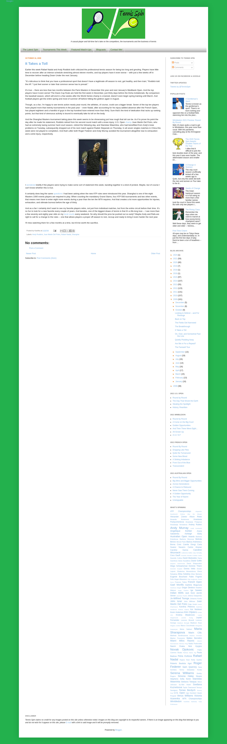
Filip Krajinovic (192, 579)
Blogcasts (101, 49)
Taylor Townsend (189, 687)
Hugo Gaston (183, 590)
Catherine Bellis (186, 553)
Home (93, 253)
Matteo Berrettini (194, 638)
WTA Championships (192, 699)
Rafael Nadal (66, 234)
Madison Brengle (183, 623)
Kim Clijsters (190, 612)
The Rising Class (193, 210)
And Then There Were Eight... (185, 428)
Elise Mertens (196, 574)
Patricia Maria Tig (189, 652)
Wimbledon (176, 701)
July (177, 359)
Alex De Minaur (194, 514)
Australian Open (178, 536)
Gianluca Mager (175, 588)
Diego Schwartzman (179, 566)
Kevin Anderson (177, 612)
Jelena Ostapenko (195, 596)
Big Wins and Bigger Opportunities (187, 481)
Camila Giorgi (189, 544)
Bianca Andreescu (194, 542)
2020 (175, 262)
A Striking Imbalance (181, 459)
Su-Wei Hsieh (185, 685)
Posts (175, 63)
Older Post (155, 253)
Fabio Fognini (195, 577)
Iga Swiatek (196, 590)
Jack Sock (190, 593)
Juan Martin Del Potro (52, 234)
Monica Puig (183, 643)
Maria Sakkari (186, 629)
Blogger (118, 730)
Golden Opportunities (181, 425)
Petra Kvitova (185, 656)
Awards (191, 536)
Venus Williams (185, 695)
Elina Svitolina (184, 574)
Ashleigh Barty (193, 534)
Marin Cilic (195, 632)
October (179, 310)
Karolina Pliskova (187, 607)
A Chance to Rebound (182, 487)
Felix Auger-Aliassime (178, 579)
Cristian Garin (197, 555)
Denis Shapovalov (194, 563)
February (179, 378)
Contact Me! (116, 49)
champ (128, 122)
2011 (175, 292)
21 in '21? (177, 435)
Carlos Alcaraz (195, 547)
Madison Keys (196, 623)
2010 (175, 295)
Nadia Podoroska (195, 643)
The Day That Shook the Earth (185, 401)
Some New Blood (180, 456)
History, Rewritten (180, 407)
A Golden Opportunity (182, 494)
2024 (175, 255)
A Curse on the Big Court (183, 422)
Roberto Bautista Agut (181, 663)
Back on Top (180, 319)
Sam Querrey (190, 667)
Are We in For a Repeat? (185, 343)
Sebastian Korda (194, 670)
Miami (173, 640)
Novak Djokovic (182, 649)
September (180, 352)
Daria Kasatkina (184, 561)
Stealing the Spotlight (181, 404)
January (179, 381)
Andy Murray (179, 527)
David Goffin (196, 561)
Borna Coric (175, 544)
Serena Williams (182, 673)
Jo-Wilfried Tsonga (179, 598)
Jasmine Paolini (181, 596)
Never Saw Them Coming (183, 490)
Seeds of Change (193, 188)
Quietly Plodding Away (184, 340)
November (180, 306)
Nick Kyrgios (195, 646)
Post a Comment (36, 248)
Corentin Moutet (186, 555)
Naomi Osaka (177, 646)
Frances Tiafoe (181, 582)
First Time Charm (180, 231)
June (177, 363)
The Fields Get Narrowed (185, 323)
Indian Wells (176, 593)
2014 (175, 281)
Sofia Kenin (185, 679)
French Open (195, 582)
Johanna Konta (196, 598)
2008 (175, 386)
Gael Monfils (177, 585)
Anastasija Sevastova (178, 525)
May (177, 367)
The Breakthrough (182, 326)
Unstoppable (178, 500)
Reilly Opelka (196, 660)
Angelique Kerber (181, 531)
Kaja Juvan (192, 604)
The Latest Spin (30, 49)
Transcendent (178, 466)
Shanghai (75, 234)
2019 (175, 266)
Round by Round (180, 398)
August (178, 355)
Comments (177, 67)
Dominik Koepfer (176, 569)
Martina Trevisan (195, 635)
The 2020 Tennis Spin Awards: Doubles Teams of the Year (193, 142)
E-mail (68, 722)
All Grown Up (178, 432)
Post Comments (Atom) (46, 258)
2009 (175, 299)
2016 (175, 273)
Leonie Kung (187, 618)
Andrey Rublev (195, 524)
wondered (30, 185)
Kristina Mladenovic (185, 615)
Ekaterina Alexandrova (186, 571)
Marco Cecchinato (188, 625)
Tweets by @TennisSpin (180, 87)
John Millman (189, 601)
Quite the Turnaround (181, 453)
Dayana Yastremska (177, 563)
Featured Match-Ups (81, 49)
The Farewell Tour (182, 347)
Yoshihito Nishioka (190, 701)
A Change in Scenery (191, 166)
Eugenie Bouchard (178, 577)
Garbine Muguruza (193, 585)
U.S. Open (179, 693)
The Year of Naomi (180, 497)
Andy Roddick (37, 234)
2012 (175, 288)
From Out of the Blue (181, 463)
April (177, 370)
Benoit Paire (181, 542)
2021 (175, 258)
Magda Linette (175, 625)
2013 (175, 284)
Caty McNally (197, 553)
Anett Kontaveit (196, 528)
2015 (175, 277)
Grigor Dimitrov (188, 588)
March (178, 374)
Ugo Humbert (191, 693)
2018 (175, 270)
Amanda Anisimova (179, 519)
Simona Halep (186, 676)
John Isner (176, 601)
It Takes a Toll (36, 64)
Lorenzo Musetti (187, 620)
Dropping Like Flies (181, 450)
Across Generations (181, 484)
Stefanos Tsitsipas (189, 682)
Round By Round (180, 446)
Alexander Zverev (178, 517)
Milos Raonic (187, 640)
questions (58, 193)
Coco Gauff (175, 555)
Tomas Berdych (187, 690)
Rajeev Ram (185, 660)
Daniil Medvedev (190, 558)
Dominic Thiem (195, 566)
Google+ (10, 1)
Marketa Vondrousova (179, 635)
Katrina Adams (183, 609)
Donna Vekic (189, 569)
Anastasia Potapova (194, 522)
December (180, 302)
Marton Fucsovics (177, 638)
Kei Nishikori (196, 609)
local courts (69, 214)
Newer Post (31, 253)
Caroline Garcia (179, 550)
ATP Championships (180, 511)
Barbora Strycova (187, 539)
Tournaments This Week (55, 49)
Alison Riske (195, 517)
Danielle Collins (176, 558)
